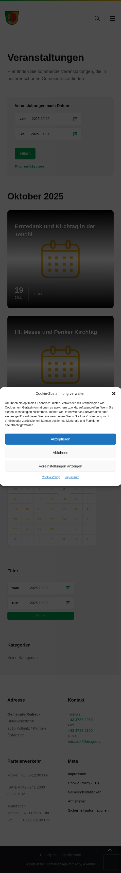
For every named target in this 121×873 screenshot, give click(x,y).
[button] (113, 393)
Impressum (72, 477)
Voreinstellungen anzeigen (60, 466)
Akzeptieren (60, 439)
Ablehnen (60, 453)
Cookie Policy (51, 477)
